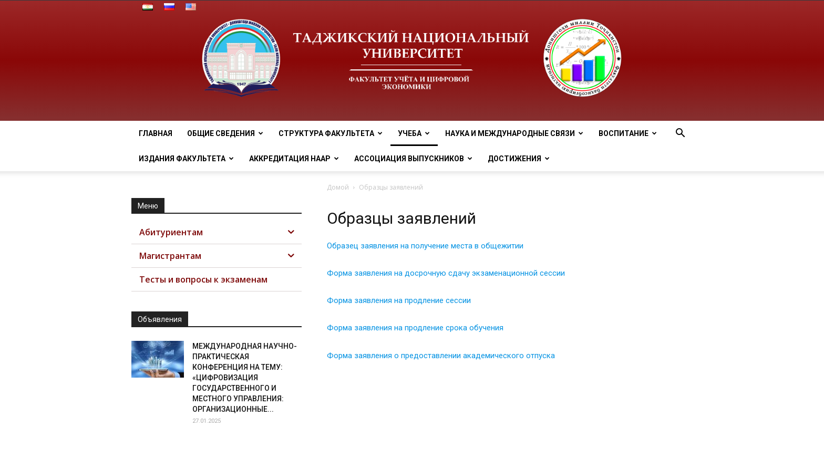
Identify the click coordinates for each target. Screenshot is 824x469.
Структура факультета (331, 133)
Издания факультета (186, 158)
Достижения (519, 158)
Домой (338, 187)
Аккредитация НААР (294, 158)
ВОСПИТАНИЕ (628, 133)
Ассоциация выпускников (413, 158)
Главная (155, 133)
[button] (680, 134)
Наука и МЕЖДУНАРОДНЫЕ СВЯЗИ (514, 133)
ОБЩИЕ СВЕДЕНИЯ (225, 133)
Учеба (414, 133)
